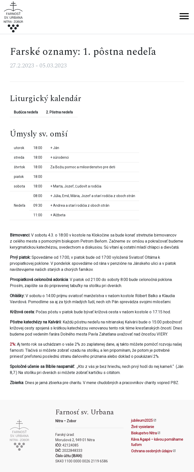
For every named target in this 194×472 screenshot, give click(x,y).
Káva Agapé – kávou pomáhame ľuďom (157, 442)
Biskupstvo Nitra (144, 433)
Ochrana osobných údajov (151, 451)
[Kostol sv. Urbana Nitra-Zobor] (13, 18)
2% (12, 344)
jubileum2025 (142, 420)
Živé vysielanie (142, 427)
